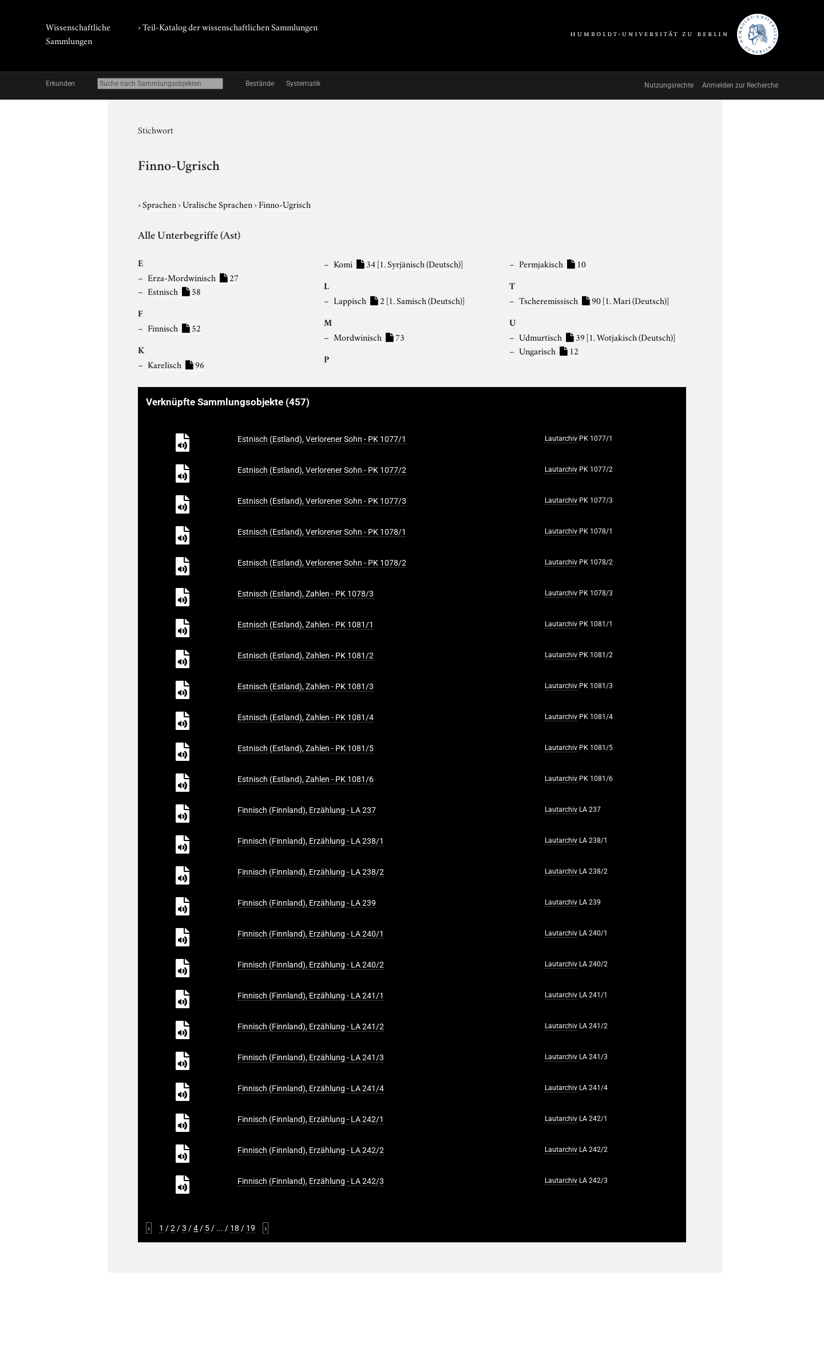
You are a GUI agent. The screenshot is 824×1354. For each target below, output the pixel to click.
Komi (398, 263)
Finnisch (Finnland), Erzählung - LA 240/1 (310, 933)
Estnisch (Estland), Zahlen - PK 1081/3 (305, 686)
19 (250, 1228)
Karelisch (176, 364)
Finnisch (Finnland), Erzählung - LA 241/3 (310, 1057)
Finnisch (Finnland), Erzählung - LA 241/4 (310, 1088)
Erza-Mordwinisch (193, 277)
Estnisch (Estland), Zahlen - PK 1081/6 (305, 779)
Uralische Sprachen (218, 204)
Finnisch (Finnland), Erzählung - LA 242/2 (310, 1150)
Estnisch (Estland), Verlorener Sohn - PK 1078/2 (321, 562)
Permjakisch (552, 263)
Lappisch (399, 300)
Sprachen (160, 204)
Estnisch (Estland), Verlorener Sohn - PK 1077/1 (321, 439)
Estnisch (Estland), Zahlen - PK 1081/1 (305, 624)
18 (234, 1228)
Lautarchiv (561, 439)
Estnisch (174, 291)
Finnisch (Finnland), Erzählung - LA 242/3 (310, 1181)
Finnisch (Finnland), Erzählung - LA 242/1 (310, 1119)
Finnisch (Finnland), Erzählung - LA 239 (306, 902)
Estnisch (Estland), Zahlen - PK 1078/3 (305, 593)
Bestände (259, 84)
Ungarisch (549, 350)
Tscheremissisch (594, 300)
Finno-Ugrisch (285, 204)
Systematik (303, 84)
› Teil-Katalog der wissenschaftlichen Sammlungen (228, 26)
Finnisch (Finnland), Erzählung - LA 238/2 (310, 872)
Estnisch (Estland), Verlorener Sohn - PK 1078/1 (321, 531)
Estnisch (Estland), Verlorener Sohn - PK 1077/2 (321, 470)
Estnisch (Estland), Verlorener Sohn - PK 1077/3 (321, 501)
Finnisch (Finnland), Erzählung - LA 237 (306, 810)
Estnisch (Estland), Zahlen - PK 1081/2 (305, 655)
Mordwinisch (369, 336)
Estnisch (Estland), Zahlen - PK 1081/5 (305, 748)
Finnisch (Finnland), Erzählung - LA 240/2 (310, 964)
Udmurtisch (597, 336)
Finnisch (174, 327)
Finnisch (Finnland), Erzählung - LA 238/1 (310, 841)
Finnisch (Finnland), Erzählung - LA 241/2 (310, 1026)
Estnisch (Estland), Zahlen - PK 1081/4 (305, 717)
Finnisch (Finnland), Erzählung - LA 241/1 (310, 995)
